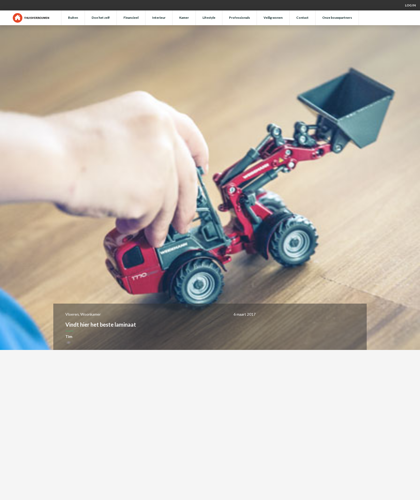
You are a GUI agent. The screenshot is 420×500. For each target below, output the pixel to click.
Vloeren (72, 314)
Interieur (159, 18)
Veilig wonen (273, 18)
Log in (410, 5)
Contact (302, 18)
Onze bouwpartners (337, 18)
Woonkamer (90, 314)
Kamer (184, 18)
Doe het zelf (101, 18)
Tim (68, 336)
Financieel (130, 18)
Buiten (73, 18)
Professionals (239, 18)
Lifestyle (208, 18)
